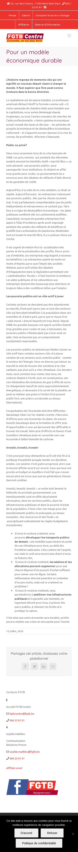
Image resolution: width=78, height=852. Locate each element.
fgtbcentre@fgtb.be (22, 713)
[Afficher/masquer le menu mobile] (69, 35)
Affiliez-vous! (14, 768)
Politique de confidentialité (39, 843)
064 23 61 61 (17, 720)
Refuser (52, 833)
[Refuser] (73, 834)
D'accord (26, 833)
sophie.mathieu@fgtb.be (25, 751)
